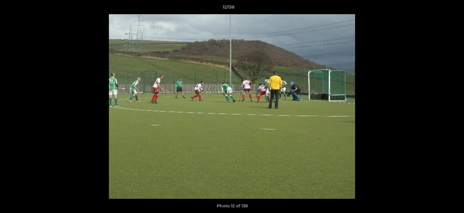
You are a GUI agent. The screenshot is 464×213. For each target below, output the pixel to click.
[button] (439, 8)
